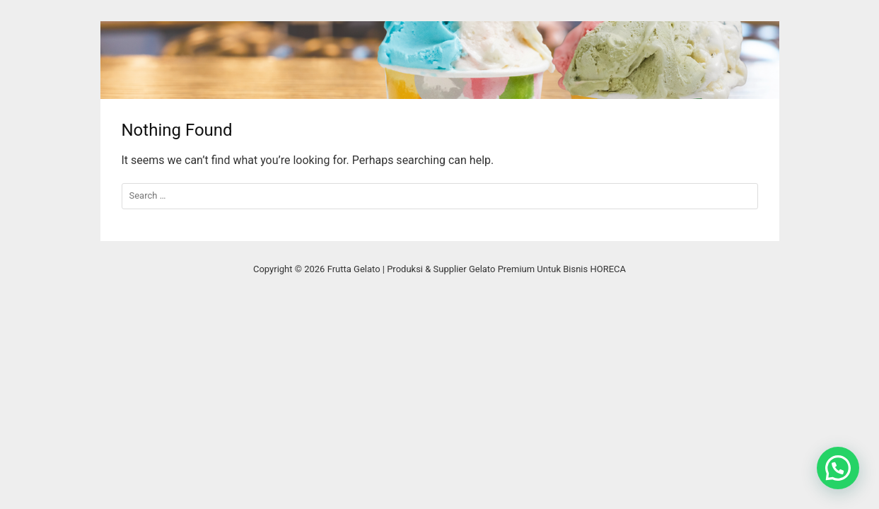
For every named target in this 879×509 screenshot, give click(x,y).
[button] (838, 468)
